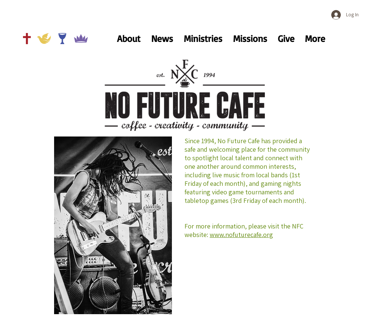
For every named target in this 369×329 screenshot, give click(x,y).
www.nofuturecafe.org (241, 234)
